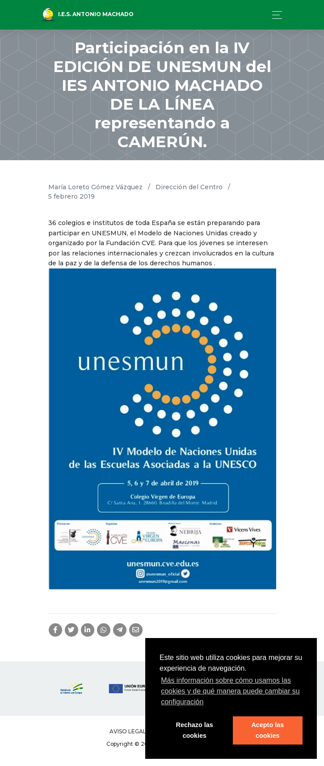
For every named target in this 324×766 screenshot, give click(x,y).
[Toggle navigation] (274, 15)
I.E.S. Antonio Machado (88, 14)
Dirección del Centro (189, 187)
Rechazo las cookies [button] (194, 730)
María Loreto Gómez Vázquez (95, 187)
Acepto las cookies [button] (267, 730)
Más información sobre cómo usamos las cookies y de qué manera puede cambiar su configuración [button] (230, 691)
